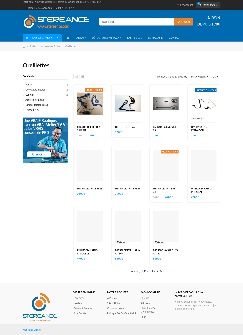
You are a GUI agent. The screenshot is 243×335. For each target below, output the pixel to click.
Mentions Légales (32, 329)
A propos (112, 298)
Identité (145, 298)
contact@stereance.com (40, 7)
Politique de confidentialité (121, 313)
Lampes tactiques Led (36, 104)
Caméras (29, 94)
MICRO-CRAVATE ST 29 (89, 188)
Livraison (78, 303)
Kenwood (197, 118)
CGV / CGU (79, 298)
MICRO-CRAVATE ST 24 (127, 188)
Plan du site (79, 313)
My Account (185, 4)
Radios (28, 84)
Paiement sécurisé (82, 308)
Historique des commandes (148, 310)
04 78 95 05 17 (66, 7)
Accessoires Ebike (34, 99)
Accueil (28, 75)
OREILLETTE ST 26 (125, 126)
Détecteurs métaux (35, 89)
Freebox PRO (32, 109)
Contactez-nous (115, 308)
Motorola (121, 242)
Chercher (184, 21)
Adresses (145, 303)
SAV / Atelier (113, 303)
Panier (144, 316)
